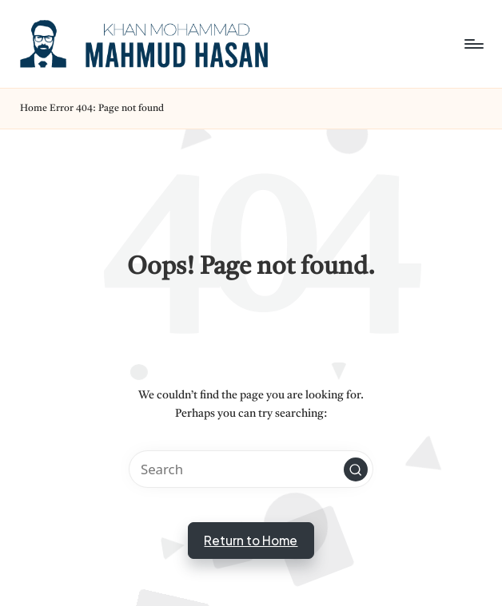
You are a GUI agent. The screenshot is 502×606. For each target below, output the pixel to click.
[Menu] (472, 44)
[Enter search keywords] (251, 469)
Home (33, 108)
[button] (356, 469)
